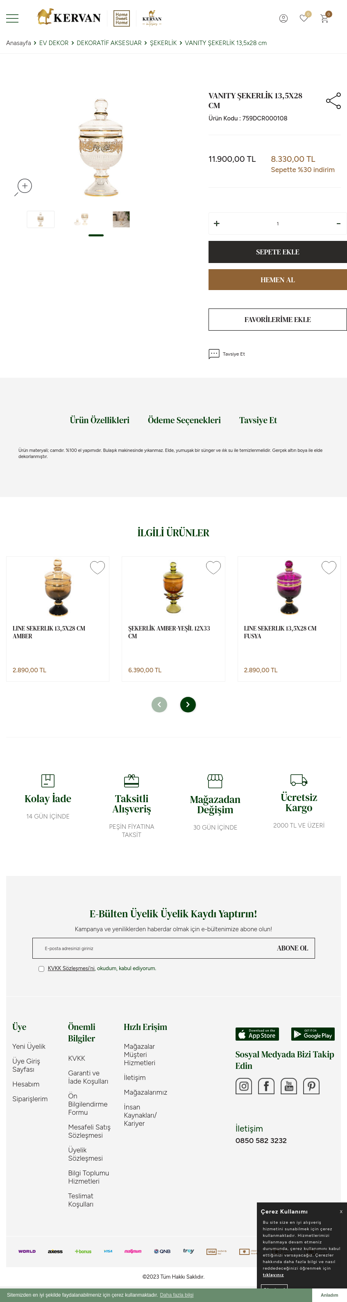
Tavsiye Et (227, 354)
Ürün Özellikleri (99, 420)
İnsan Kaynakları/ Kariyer (140, 1115)
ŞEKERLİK (163, 43)
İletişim (134, 1077)
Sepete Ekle (277, 252)
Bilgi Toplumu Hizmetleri (88, 1177)
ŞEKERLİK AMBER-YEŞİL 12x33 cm (169, 632)
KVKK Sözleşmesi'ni (71, 968)
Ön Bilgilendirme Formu (87, 1104)
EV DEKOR (54, 43)
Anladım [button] (329, 1295)
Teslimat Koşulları (80, 1200)
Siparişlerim (30, 1099)
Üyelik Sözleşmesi (85, 1154)
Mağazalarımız (145, 1092)
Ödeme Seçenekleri (184, 420)
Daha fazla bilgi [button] (176, 1295)
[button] (96, 235)
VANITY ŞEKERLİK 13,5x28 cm (226, 43)
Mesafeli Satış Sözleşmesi (89, 1131)
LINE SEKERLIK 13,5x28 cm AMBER (49, 632)
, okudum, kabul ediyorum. (97, 968)
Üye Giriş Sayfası (26, 1065)
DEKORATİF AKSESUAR (109, 43)
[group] (101, 147)
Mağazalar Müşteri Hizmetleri (139, 1054)
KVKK (76, 1058)
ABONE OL (292, 948)
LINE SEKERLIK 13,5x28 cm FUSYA (280, 632)
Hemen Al (278, 279)
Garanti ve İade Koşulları (88, 1077)
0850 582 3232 (261, 1140)
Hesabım (25, 1084)
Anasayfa (18, 43)
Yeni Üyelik (28, 1046)
